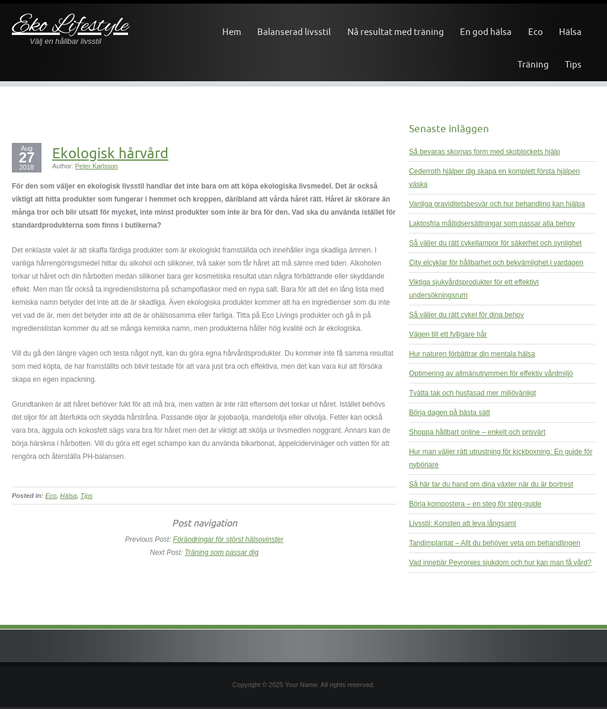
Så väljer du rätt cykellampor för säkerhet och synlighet (495, 243)
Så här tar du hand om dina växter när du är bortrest (491, 484)
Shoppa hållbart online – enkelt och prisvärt (477, 432)
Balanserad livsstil (294, 32)
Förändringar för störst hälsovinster (228, 539)
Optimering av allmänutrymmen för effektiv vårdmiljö (491, 373)
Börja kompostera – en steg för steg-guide (475, 504)
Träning (533, 64)
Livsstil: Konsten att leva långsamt (462, 523)
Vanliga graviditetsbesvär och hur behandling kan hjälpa (497, 204)
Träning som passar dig (222, 552)
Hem (231, 32)
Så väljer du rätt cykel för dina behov (466, 315)
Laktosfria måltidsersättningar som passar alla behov (492, 223)
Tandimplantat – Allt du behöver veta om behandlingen (494, 543)
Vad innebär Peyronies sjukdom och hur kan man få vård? (500, 562)
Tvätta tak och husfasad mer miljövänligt (472, 393)
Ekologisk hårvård (110, 152)
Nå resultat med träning (395, 32)
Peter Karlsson (96, 166)
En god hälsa (486, 32)
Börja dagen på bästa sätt (449, 412)
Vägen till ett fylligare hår (448, 334)
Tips (573, 64)
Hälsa (570, 32)
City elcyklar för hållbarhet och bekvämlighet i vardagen (496, 262)
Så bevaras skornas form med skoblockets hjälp (484, 152)
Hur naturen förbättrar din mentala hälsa (472, 354)
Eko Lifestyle (70, 25)
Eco (535, 32)
